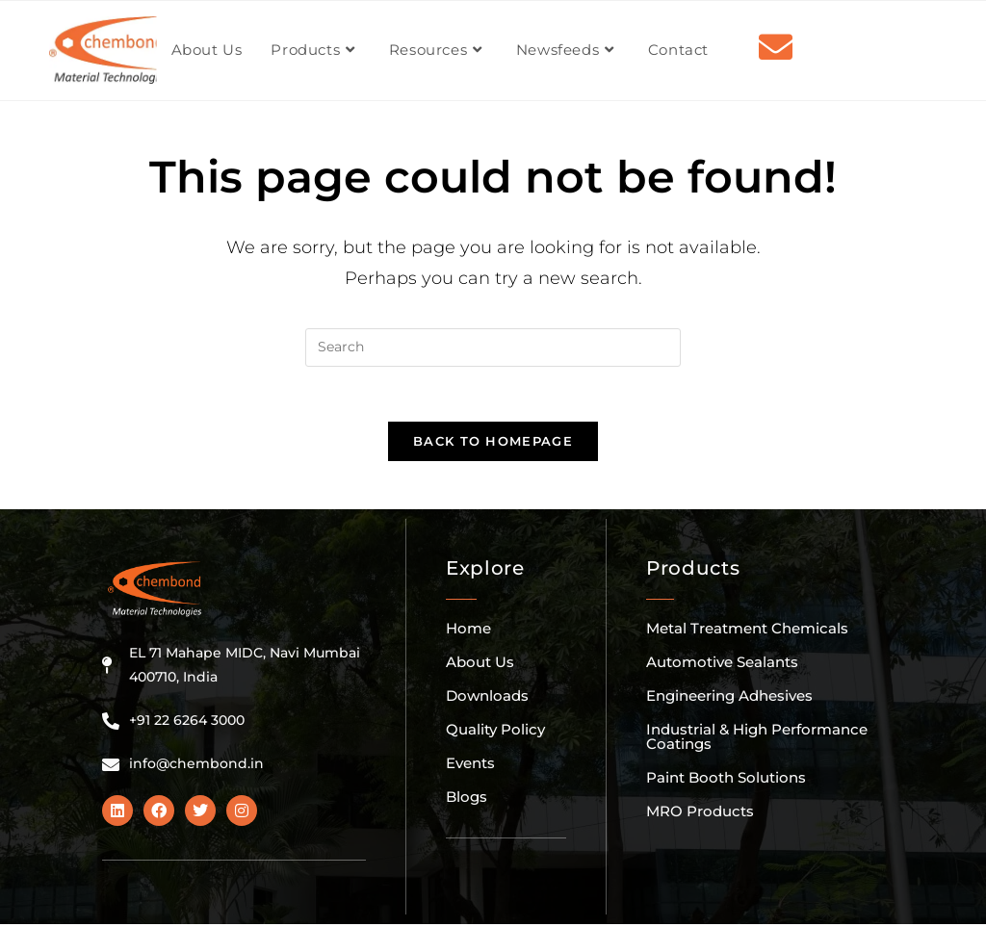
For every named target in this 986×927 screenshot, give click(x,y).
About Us (480, 665)
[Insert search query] (493, 347)
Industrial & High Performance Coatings (757, 739)
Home (468, 631)
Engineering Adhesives (729, 698)
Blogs (466, 799)
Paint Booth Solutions (726, 780)
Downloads (487, 698)
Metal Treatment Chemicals (747, 631)
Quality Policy (495, 732)
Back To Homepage (493, 443)
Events (470, 766)
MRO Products (700, 814)
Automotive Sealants (722, 665)
